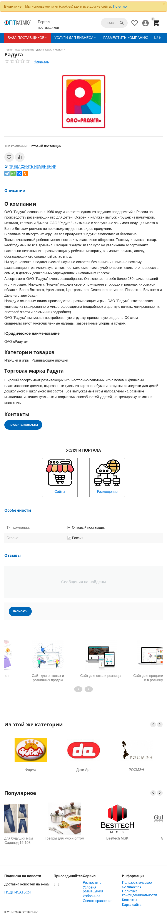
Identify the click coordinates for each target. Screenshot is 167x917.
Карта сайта (131, 905)
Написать (41, 61)
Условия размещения (93, 889)
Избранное (91, 896)
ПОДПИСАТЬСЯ (17, 892)
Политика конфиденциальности (139, 893)
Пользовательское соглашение (137, 884)
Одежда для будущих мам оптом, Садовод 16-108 (31, 840)
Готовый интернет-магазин (31, 678)
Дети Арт (83, 770)
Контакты (129, 900)
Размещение (107, 475)
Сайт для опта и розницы (136, 676)
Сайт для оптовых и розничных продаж (83, 678)
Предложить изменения (32, 166)
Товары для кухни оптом (83, 838)
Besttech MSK (136, 838)
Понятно (120, 6)
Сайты (60, 475)
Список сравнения (97, 901)
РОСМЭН (136, 770)
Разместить (92, 882)
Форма (30, 770)
